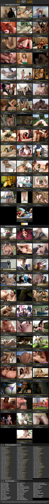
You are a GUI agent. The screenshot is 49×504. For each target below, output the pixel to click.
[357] (20, 452)
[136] (4, 448)
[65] (4, 466)
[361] (4, 467)
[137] (5, 457)
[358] (37, 452)
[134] (21, 472)
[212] (21, 468)
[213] (5, 452)
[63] (5, 453)
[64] (4, 449)
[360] (21, 466)
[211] (5, 469)
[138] (5, 450)
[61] (5, 458)
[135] (5, 459)
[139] (6, 477)
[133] (38, 469)
